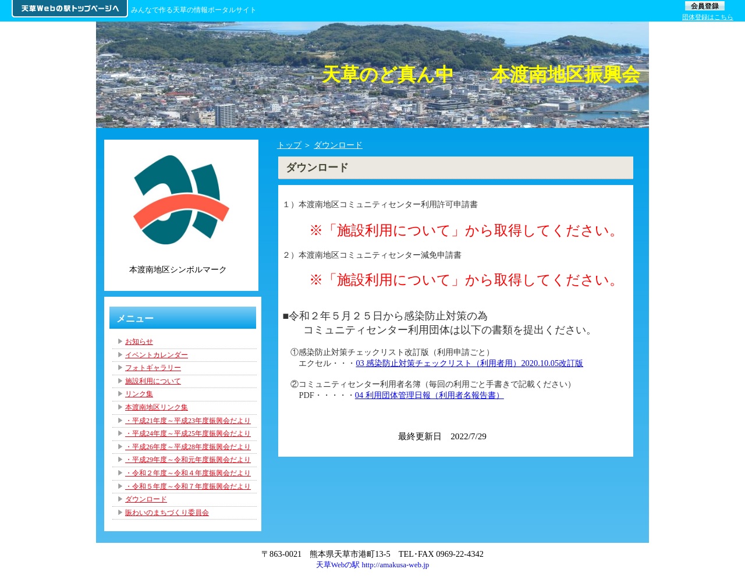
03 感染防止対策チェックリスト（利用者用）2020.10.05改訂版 (469, 363)
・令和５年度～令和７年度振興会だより (188, 486)
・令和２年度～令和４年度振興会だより (188, 473)
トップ (289, 145)
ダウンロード (338, 145)
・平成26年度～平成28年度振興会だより (188, 447)
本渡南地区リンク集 (156, 407)
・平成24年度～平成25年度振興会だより (188, 433)
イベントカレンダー (156, 355)
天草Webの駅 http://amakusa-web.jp (373, 564)
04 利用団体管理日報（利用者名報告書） (429, 395)
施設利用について (153, 381)
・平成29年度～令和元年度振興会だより (188, 460)
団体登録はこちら (707, 16)
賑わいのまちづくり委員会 (167, 513)
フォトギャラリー (153, 368)
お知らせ (139, 341)
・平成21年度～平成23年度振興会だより (188, 421)
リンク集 (139, 394)
